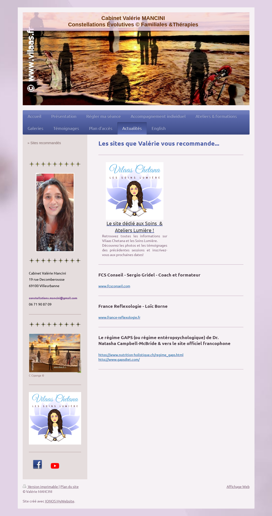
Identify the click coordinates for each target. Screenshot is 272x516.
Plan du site (69, 486)
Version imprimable (41, 486)
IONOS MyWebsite (59, 501)
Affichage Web (238, 486)
